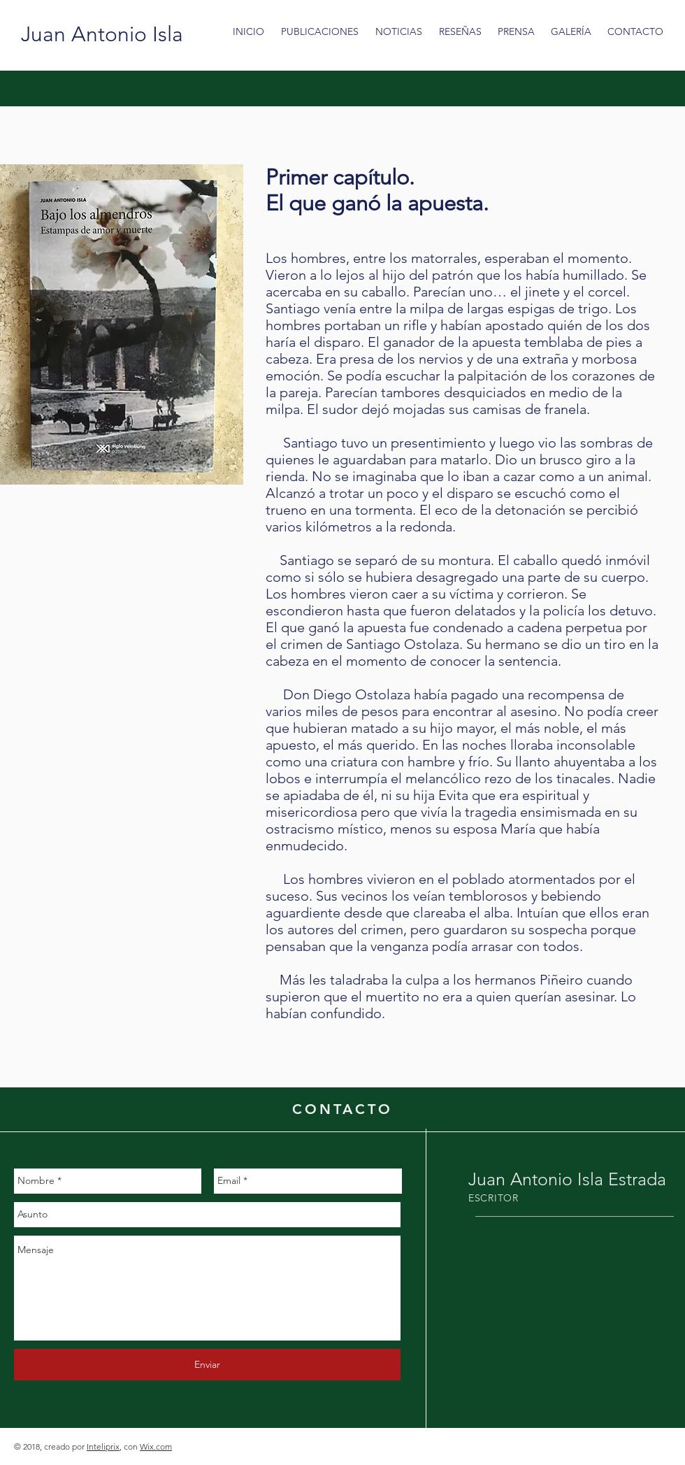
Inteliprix (103, 1446)
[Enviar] (207, 1364)
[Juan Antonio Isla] (102, 34)
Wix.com (156, 1446)
